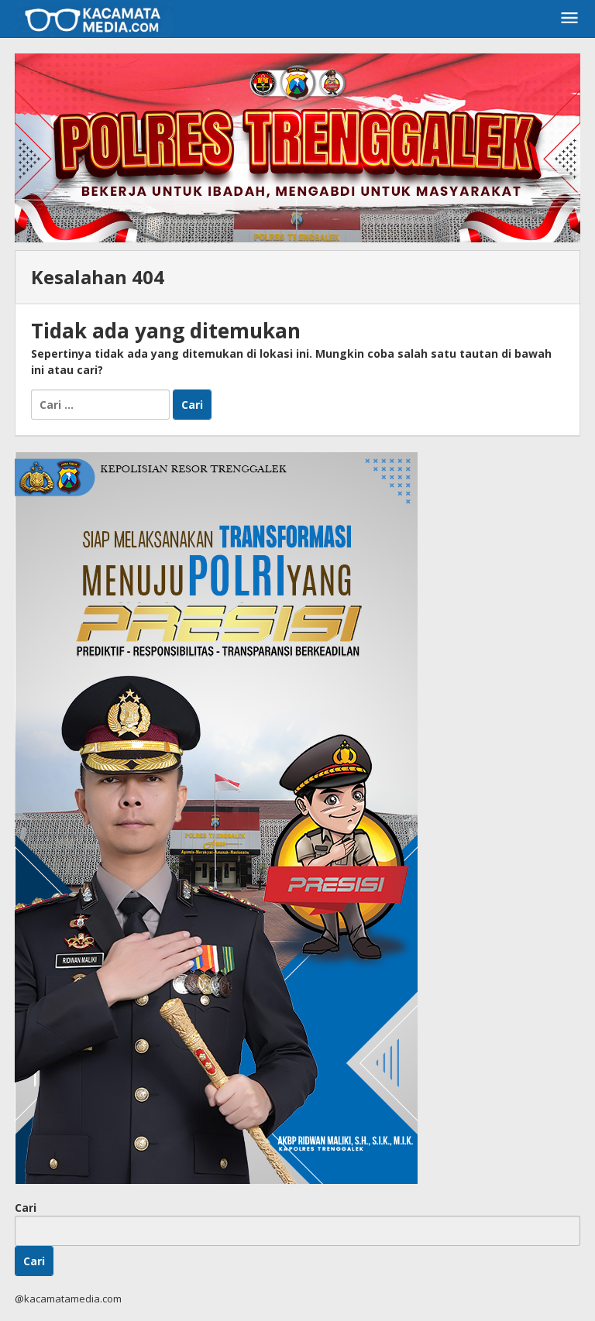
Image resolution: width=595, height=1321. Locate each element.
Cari (25, 1207)
